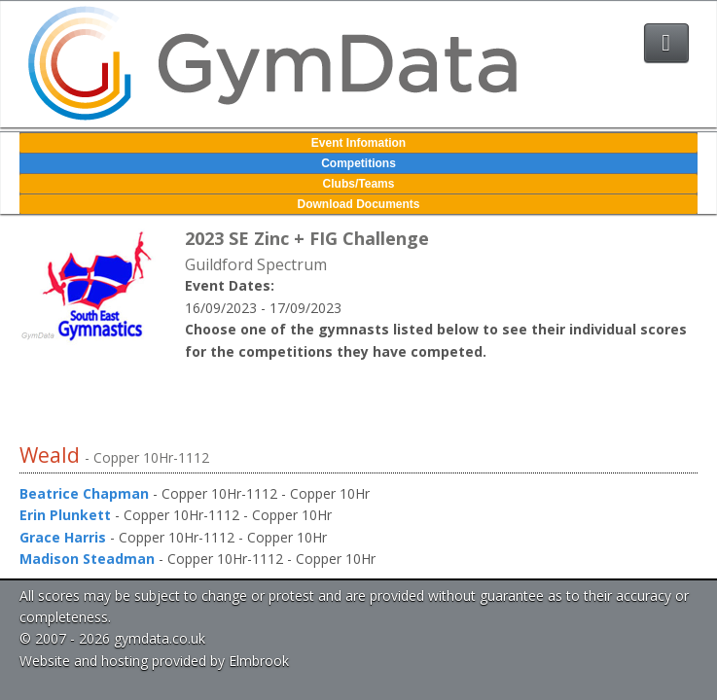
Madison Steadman (87, 558)
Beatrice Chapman (84, 493)
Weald (52, 455)
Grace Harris (62, 537)
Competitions (358, 163)
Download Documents (358, 204)
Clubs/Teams (359, 184)
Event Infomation (358, 143)
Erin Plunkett (65, 515)
